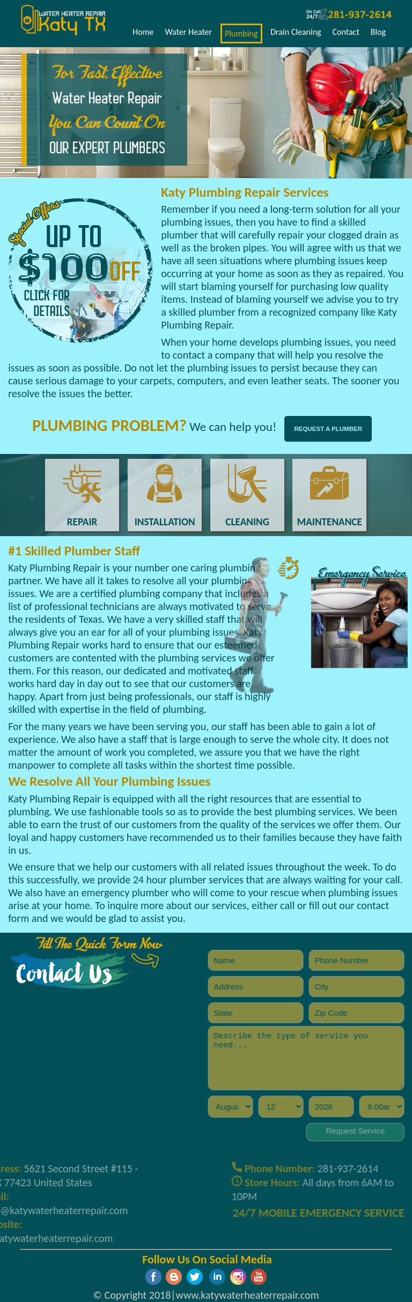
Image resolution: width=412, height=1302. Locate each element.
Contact (346, 32)
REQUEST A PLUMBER (328, 429)
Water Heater (188, 32)
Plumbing (241, 33)
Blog (378, 32)
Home (143, 32)
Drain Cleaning (295, 32)
